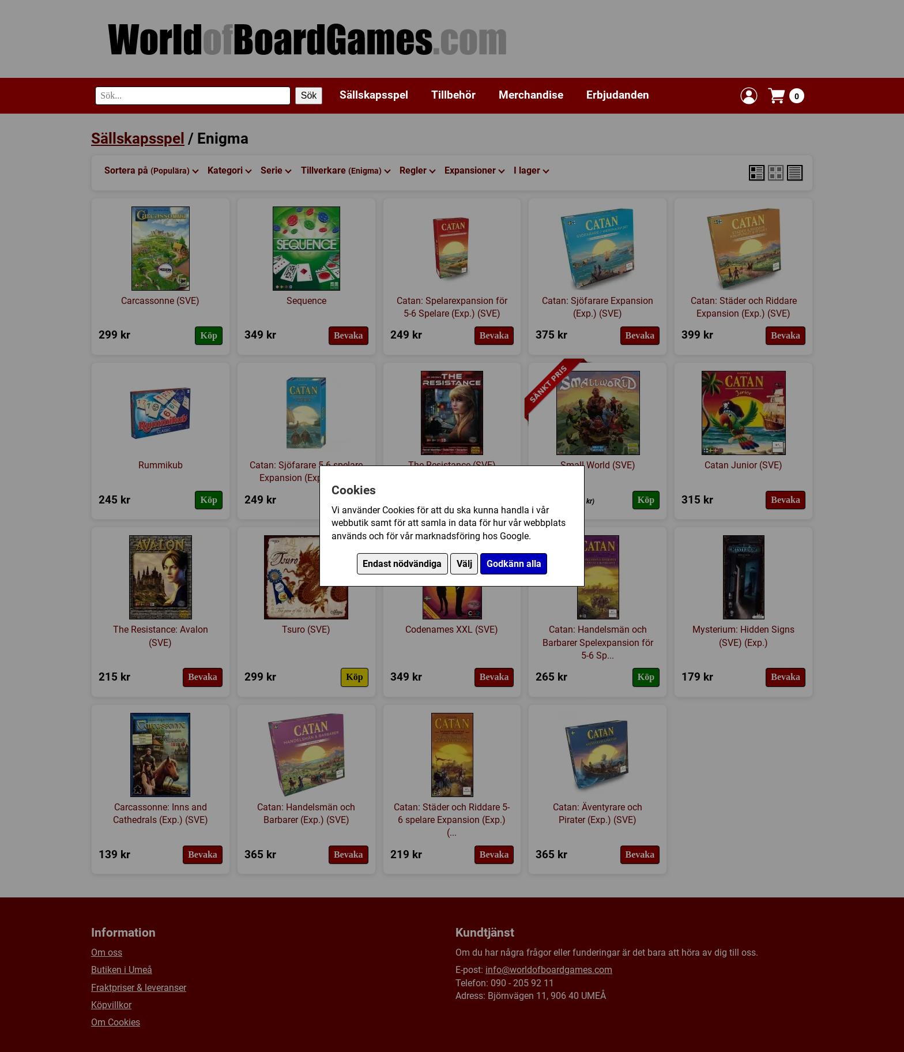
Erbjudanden (617, 95)
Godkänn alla (514, 563)
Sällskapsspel (374, 95)
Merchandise (531, 95)
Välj (464, 563)
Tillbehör (453, 95)
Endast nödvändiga (402, 563)
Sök (309, 95)
